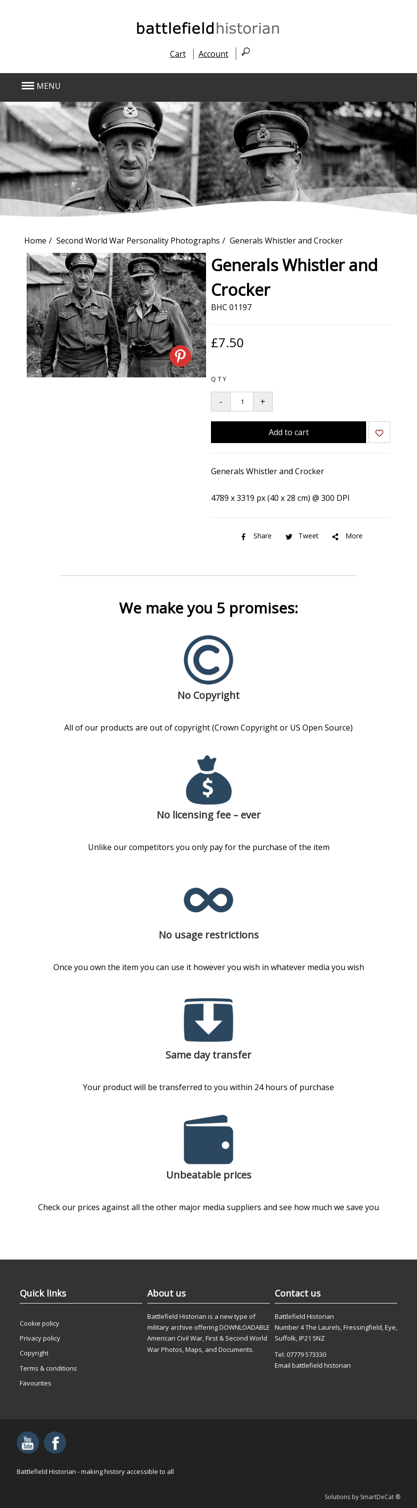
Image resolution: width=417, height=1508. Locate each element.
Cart (178, 53)
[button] (170, 86)
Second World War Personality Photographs (138, 240)
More (347, 535)
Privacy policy (40, 1338)
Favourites (35, 1383)
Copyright (34, 1352)
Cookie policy (39, 1323)
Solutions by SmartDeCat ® (362, 1497)
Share (255, 535)
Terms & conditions (48, 1368)
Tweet (301, 535)
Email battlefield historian (313, 1365)
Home (35, 240)
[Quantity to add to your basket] (242, 401)
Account (213, 53)
